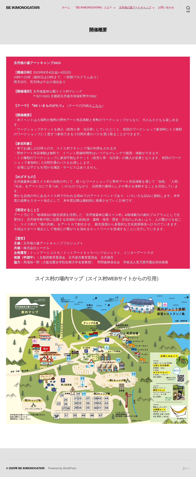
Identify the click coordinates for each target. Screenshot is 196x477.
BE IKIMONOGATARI (23, 7)
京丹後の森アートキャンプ (135, 7)
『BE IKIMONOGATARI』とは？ (93, 7)
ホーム (66, 7)
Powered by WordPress (62, 468)
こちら (97, 105)
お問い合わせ (166, 7)
